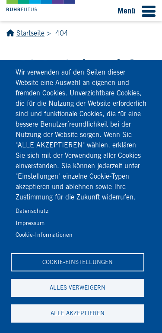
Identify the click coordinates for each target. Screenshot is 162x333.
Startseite (30, 33)
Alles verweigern (77, 287)
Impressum (30, 222)
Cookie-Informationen (44, 234)
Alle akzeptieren (78, 313)
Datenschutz (32, 210)
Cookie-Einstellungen (77, 261)
